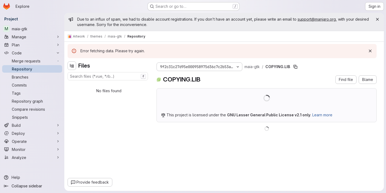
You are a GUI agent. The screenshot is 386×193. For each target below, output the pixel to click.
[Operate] (32, 141)
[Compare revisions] (32, 109)
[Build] (32, 125)
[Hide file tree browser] (72, 65)
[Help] (32, 177)
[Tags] (32, 93)
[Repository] (32, 69)
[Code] (32, 53)
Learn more (322, 115)
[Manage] (32, 36)
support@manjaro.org (317, 19)
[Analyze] (32, 157)
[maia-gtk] (32, 28)
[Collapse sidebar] (32, 186)
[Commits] (32, 85)
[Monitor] (32, 149)
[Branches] (32, 77)
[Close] (377, 19)
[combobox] (108, 76)
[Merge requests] (32, 61)
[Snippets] (32, 117)
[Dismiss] (370, 51)
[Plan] (32, 45)
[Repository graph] (32, 101)
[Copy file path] (295, 66)
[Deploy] (32, 133)
